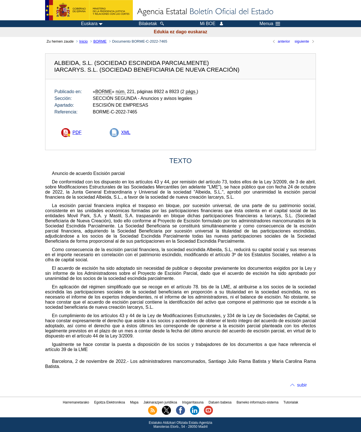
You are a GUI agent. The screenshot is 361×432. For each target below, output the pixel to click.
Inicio (83, 41)
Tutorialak (290, 402)
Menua (269, 23)
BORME (100, 41)
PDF (77, 132)
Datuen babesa (220, 402)
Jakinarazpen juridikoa (160, 402)
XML (125, 132)
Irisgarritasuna (193, 402)
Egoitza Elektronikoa (109, 402)
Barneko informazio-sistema (258, 402)
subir (302, 385)
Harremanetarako (76, 402)
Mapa (134, 402)
